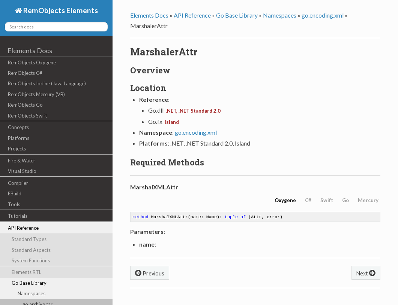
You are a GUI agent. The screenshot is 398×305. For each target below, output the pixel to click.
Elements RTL (26, 272)
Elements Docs (30, 50)
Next (365, 273)
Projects (17, 149)
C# (308, 200)
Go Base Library (29, 283)
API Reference (23, 228)
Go (345, 200)
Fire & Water (21, 161)
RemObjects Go (25, 105)
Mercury (368, 200)
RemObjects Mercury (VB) (36, 94)
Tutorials (17, 216)
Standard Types (29, 239)
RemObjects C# (25, 73)
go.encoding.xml (323, 15)
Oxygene (285, 200)
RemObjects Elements (60, 10)
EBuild (14, 193)
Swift (326, 200)
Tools (14, 204)
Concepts (18, 127)
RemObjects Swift (27, 116)
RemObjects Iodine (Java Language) (47, 83)
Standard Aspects (31, 250)
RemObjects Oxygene (32, 62)
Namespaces (31, 293)
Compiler (18, 183)
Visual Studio (22, 171)
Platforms (18, 138)
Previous (149, 273)
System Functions (31, 260)
